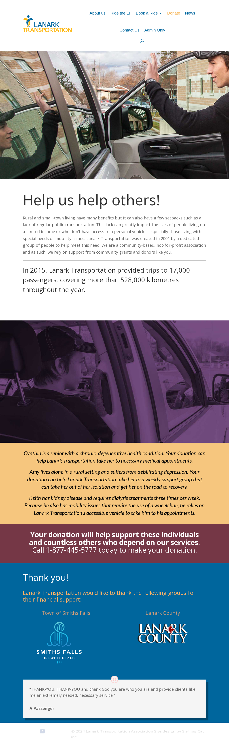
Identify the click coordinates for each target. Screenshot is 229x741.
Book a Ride (147, 13)
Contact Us (129, 30)
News (190, 13)
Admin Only (154, 30)
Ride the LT (120, 13)
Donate (173, 13)
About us (98, 13)
